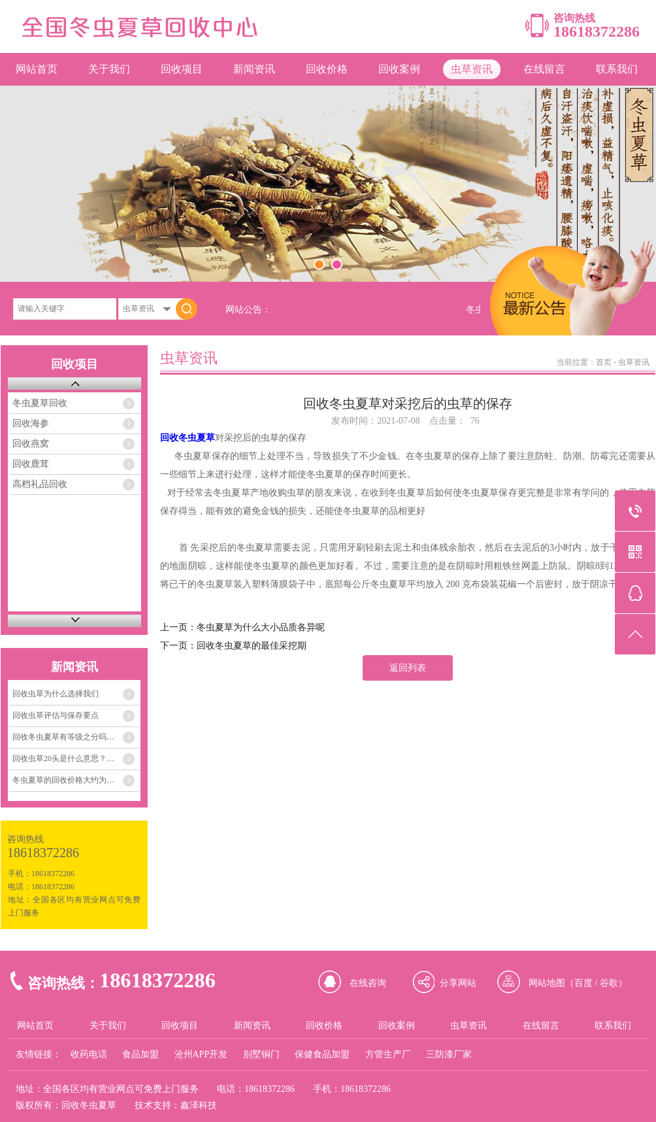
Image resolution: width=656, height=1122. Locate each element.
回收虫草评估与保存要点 (55, 715)
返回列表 (407, 668)
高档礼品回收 (39, 484)
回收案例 (399, 69)
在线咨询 (368, 983)
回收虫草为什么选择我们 (55, 693)
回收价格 (327, 69)
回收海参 (30, 423)
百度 (583, 983)
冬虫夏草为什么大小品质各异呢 (261, 627)
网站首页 (36, 69)
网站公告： (248, 309)
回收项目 (182, 69)
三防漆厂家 (449, 1054)
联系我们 (617, 69)
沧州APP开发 (201, 1054)
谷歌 (609, 983)
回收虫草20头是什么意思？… (63, 758)
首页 (604, 362)
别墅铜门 (261, 1054)
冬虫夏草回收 (39, 403)
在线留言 (544, 69)
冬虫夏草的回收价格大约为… (63, 780)
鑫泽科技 (198, 1105)
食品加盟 (140, 1054)
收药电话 (89, 1054)
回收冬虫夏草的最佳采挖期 (251, 646)
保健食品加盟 (322, 1054)
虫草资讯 (472, 69)
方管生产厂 (388, 1054)
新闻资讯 (254, 69)
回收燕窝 (30, 444)
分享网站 (458, 983)
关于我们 (109, 69)
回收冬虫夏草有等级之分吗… (63, 736)
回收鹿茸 (30, 464)
